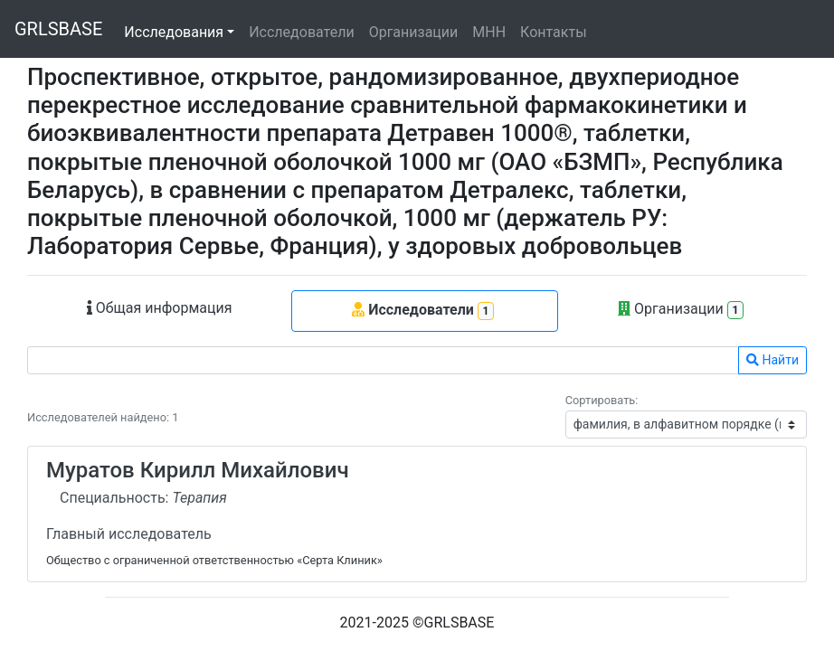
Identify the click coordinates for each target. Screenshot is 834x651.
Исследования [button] (173, 32)
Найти (772, 360)
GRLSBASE (58, 29)
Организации (414, 32)
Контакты (553, 32)
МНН (489, 32)
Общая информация (159, 307)
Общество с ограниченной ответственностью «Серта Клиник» (214, 560)
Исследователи (301, 32)
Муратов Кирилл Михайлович (197, 470)
